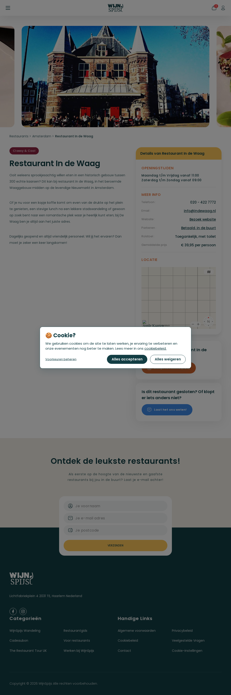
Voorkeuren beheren (60, 359)
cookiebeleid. (155, 348)
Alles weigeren (168, 359)
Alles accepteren (127, 359)
